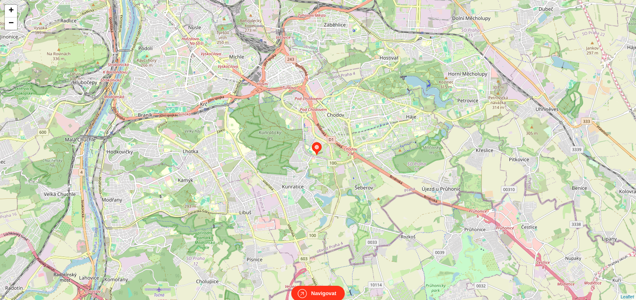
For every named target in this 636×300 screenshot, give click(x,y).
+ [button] (11, 11)
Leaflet (627, 289)
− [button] (11, 23)
